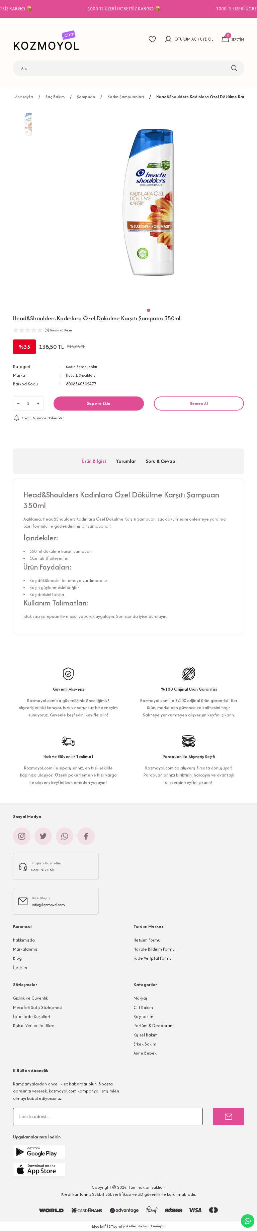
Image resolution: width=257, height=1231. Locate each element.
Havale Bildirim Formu (154, 949)
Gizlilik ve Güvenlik (30, 998)
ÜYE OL (203, 39)
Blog (17, 958)
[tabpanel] (148, 205)
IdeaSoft (99, 1226)
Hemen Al (198, 403)
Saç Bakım (143, 1016)
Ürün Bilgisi (94, 461)
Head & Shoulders (83, 375)
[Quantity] (28, 403)
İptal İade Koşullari (31, 1016)
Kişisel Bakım (146, 1035)
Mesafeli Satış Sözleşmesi (37, 1007)
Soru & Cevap (160, 461)
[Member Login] (165, 39)
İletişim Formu (147, 940)
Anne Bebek (145, 1053)
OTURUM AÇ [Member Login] (182, 39)
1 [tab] (148, 310)
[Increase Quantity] (38, 403)
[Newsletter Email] (108, 1116)
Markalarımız (25, 949)
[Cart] (231, 39)
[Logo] (48, 39)
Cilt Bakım (143, 1007)
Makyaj (140, 998)
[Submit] (228, 1116)
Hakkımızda (24, 940)
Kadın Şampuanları (84, 366)
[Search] (128, 68)
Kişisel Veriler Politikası (34, 1025)
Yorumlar (126, 461)
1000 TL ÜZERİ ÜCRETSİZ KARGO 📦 (147, 8)
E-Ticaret (115, 1226)
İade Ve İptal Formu (153, 958)
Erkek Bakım (145, 1044)
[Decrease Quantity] (18, 403)
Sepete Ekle (98, 403)
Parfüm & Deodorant (154, 1025)
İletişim (20, 967)
